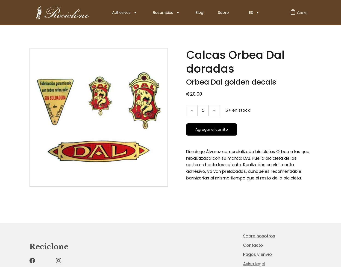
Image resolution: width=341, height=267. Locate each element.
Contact (251, 245)
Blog (199, 12)
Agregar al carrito (211, 129)
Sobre (223, 12)
